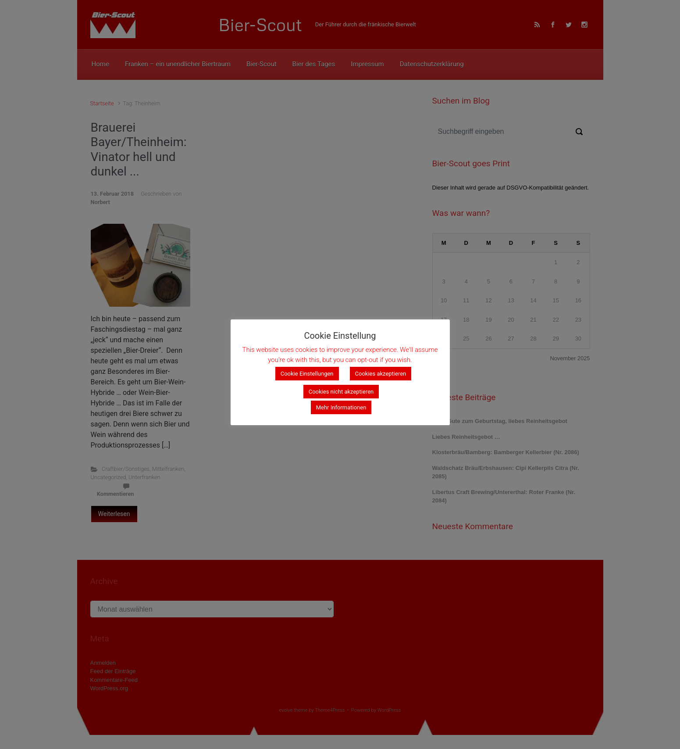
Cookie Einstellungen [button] (307, 373)
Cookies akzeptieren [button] (380, 373)
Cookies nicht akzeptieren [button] (341, 391)
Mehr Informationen (341, 407)
